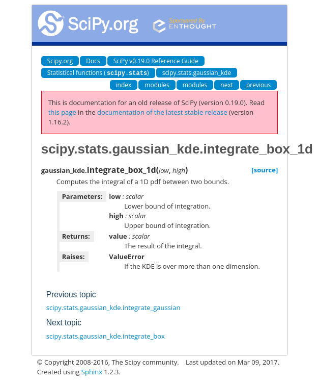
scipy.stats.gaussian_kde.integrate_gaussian (113, 307)
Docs (93, 61)
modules (156, 84)
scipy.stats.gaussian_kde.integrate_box (105, 335)
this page (62, 111)
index (124, 84)
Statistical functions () (98, 72)
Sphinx (91, 371)
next (226, 84)
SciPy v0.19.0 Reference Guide (155, 61)
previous (258, 84)
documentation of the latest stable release (162, 111)
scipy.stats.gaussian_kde (196, 72)
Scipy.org (60, 61)
